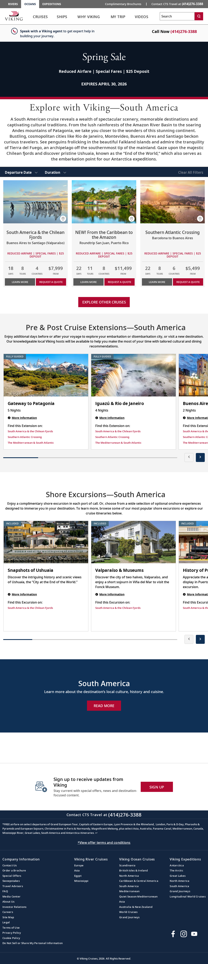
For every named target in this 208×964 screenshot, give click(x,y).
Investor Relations (14, 907)
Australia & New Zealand (135, 907)
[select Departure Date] (21, 172)
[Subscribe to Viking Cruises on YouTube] (194, 934)
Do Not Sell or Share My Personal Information (32, 943)
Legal (6, 922)
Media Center (11, 896)
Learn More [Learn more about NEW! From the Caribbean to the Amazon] (88, 282)
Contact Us (9, 865)
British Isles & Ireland (133, 870)
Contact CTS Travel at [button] (177, 4)
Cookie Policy (11, 938)
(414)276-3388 (183, 31)
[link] (40, 17)
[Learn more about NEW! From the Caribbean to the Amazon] (104, 201)
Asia (77, 870)
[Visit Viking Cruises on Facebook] (173, 934)
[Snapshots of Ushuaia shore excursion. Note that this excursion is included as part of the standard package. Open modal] (46, 542)
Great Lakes (177, 876)
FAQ (5, 891)
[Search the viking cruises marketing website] (177, 16)
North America (129, 876)
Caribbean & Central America (138, 881)
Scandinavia (127, 865)
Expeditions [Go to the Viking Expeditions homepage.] (51, 4)
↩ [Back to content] (96, 833)
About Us (8, 901)
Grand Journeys (129, 917)
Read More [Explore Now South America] (104, 705)
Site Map (8, 917)
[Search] (199, 16)
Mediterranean (129, 891)
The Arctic (176, 870)
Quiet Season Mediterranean (138, 896)
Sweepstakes (11, 881)
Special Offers (11, 876)
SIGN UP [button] (156, 787)
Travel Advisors (12, 886)
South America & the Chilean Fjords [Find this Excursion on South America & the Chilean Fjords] (30, 608)
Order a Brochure (14, 870)
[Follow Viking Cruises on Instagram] (183, 934)
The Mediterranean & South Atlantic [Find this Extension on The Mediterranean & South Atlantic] (31, 442)
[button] (63, 219)
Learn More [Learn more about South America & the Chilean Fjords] (20, 282)
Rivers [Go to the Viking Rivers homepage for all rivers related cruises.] (13, 4)
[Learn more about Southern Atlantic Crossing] (172, 201)
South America (129, 886)
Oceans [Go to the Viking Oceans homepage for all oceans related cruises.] (30, 4)
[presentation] (188, 457)
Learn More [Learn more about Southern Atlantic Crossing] (157, 282)
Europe (79, 865)
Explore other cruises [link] (104, 302)
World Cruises (128, 912)
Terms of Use (11, 927)
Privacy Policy (11, 933)
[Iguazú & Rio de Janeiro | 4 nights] (133, 375)
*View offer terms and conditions (104, 842)
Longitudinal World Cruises (188, 896)
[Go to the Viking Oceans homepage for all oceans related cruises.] (14, 16)
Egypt (77, 876)
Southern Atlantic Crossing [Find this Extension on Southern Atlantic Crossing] (25, 437)
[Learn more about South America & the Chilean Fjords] (35, 201)
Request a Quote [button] (51, 282)
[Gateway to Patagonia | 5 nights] (46, 375)
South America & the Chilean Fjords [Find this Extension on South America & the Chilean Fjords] (30, 431)
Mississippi (81, 881)
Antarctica (177, 865)
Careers (7, 912)
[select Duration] (55, 172)
